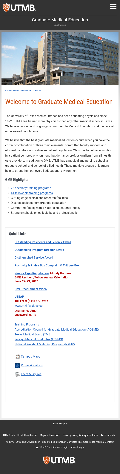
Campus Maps (30, 356)
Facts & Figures (31, 374)
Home (38, 90)
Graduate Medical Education (18, 90)
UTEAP (19, 296)
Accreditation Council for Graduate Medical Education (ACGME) (57, 329)
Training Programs (27, 324)
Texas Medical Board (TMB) (33, 334)
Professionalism (31, 365)
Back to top (60, 423)
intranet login (77, 447)
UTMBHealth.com (27, 435)
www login (62, 447)
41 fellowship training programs (32, 193)
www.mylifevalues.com (30, 306)
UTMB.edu (9, 435)
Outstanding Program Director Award (39, 250)
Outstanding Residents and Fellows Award (43, 242)
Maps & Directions (50, 435)
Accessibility (108, 435)
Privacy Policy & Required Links (80, 435)
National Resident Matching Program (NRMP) (45, 344)
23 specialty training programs (31, 188)
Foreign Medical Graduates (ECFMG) (39, 339)
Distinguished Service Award (34, 257)
